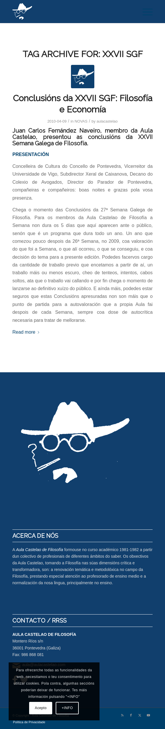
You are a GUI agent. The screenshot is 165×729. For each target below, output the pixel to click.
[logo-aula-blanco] (68, 11)
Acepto (41, 708)
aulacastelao (107, 121)
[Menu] (145, 11)
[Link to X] (139, 715)
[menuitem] (145, 11)
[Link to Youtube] (148, 715)
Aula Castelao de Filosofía (39, 549)
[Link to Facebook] (131, 715)
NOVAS (81, 121)
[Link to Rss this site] (122, 715)
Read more (27, 332)
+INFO (67, 708)
